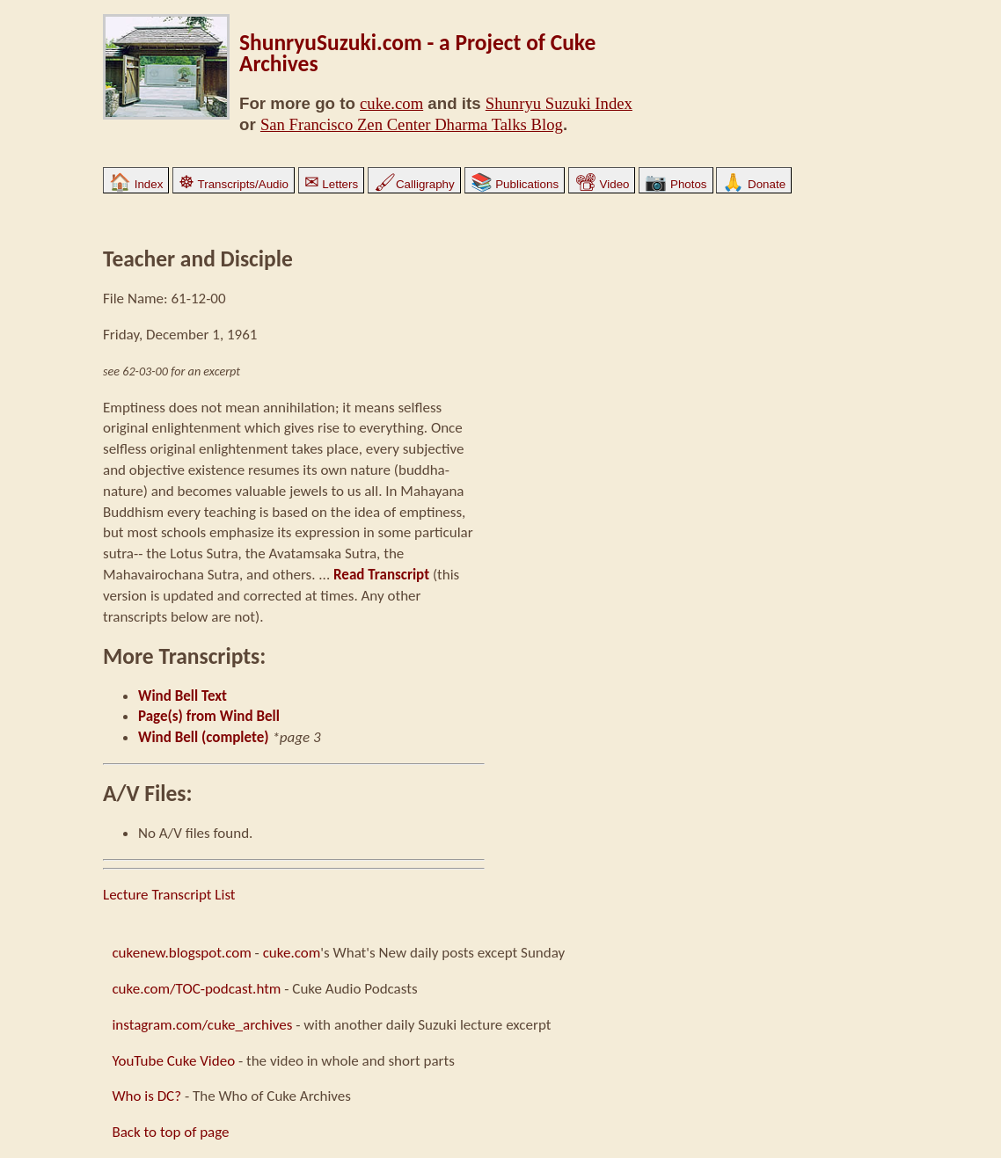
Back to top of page (170, 1132)
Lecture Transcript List (169, 894)
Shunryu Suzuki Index (559, 103)
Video (602, 184)
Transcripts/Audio (234, 184)
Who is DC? (146, 1096)
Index (136, 184)
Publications (515, 184)
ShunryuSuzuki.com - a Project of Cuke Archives (417, 53)
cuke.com (391, 103)
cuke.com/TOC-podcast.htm (196, 989)
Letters (331, 184)
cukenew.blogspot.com (181, 952)
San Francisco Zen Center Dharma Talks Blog (411, 124)
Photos (675, 184)
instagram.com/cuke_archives (202, 1025)
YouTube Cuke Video (173, 1061)
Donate (753, 184)
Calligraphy (414, 184)
